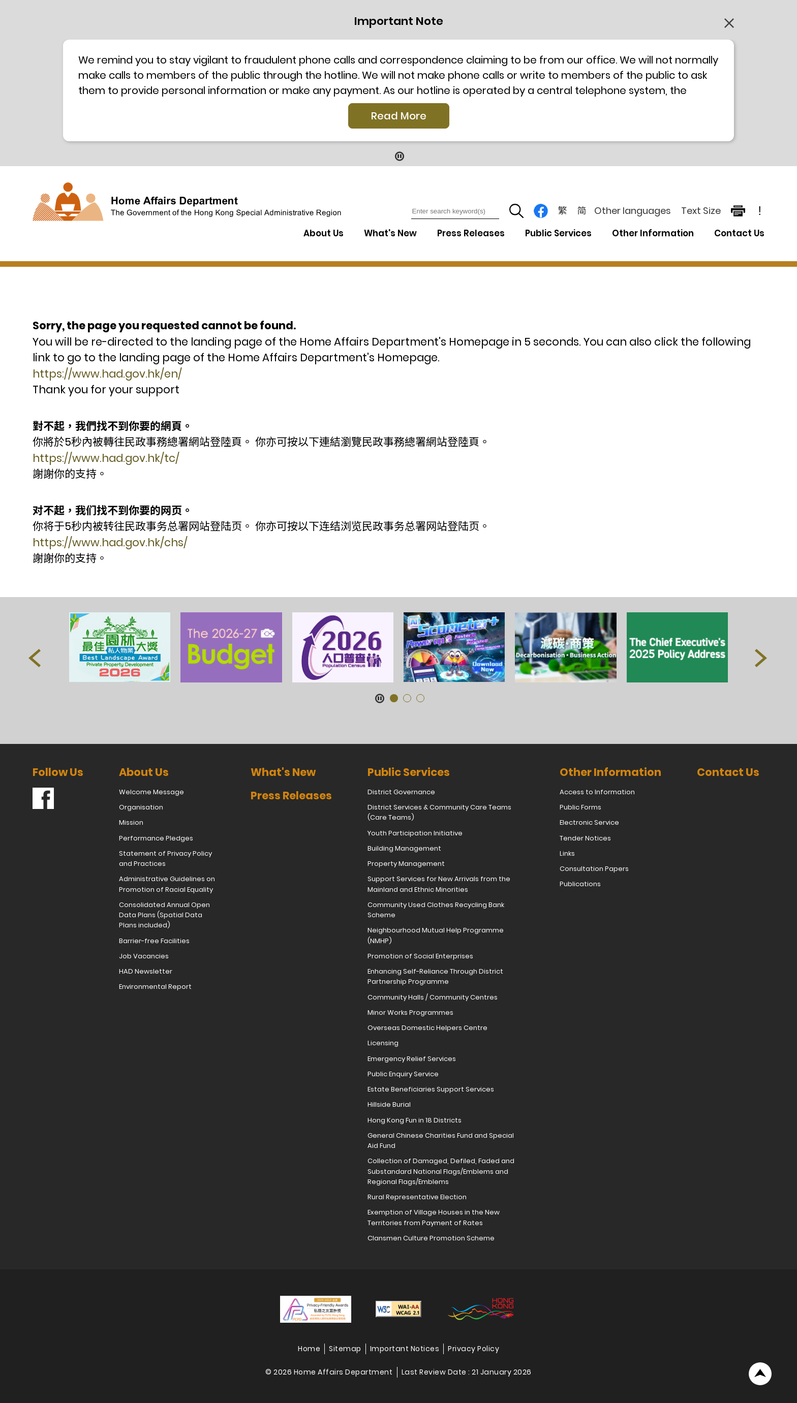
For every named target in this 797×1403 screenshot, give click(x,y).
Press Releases (471, 233)
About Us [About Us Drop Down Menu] (323, 233)
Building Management (404, 848)
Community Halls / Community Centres (432, 997)
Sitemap (345, 1349)
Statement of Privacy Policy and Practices (165, 858)
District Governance (401, 792)
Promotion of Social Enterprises (420, 956)
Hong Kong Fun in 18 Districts (414, 1120)
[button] (35, 660)
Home (309, 1349)
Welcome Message (151, 792)
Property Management (406, 863)
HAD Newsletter (145, 971)
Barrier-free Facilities (154, 941)
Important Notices (405, 1349)
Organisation (141, 807)
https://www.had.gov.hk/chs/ (110, 542)
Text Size (701, 210)
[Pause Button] (398, 155)
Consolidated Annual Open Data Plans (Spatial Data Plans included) (164, 915)
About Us (144, 772)
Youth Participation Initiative (415, 833)
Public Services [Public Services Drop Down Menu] (558, 233)
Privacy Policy (473, 1349)
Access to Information (597, 792)
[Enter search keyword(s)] (455, 211)
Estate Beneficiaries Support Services (430, 1089)
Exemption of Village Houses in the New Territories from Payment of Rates (433, 1217)
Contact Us (739, 233)
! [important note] (759, 210)
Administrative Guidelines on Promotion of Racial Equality (167, 884)
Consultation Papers (594, 869)
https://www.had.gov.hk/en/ (107, 373)
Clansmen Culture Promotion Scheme (431, 1238)
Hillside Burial (389, 1104)
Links (567, 853)
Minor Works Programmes (410, 1012)
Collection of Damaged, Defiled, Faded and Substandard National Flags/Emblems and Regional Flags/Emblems (440, 1171)
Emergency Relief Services (411, 1059)
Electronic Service (589, 822)
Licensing (382, 1043)
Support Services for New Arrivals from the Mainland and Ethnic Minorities (438, 884)
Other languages (632, 210)
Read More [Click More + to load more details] (398, 116)
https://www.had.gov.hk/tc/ (106, 458)
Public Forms (580, 807)
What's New (390, 233)
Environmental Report (155, 986)
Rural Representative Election (417, 1197)
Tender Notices (585, 838)
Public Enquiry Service (403, 1074)
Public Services (408, 772)
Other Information (610, 772)
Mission (131, 822)
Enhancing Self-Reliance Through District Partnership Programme (435, 976)
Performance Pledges (156, 838)
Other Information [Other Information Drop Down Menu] (653, 233)
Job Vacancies (144, 956)
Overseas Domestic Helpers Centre (427, 1028)
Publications (580, 884)
